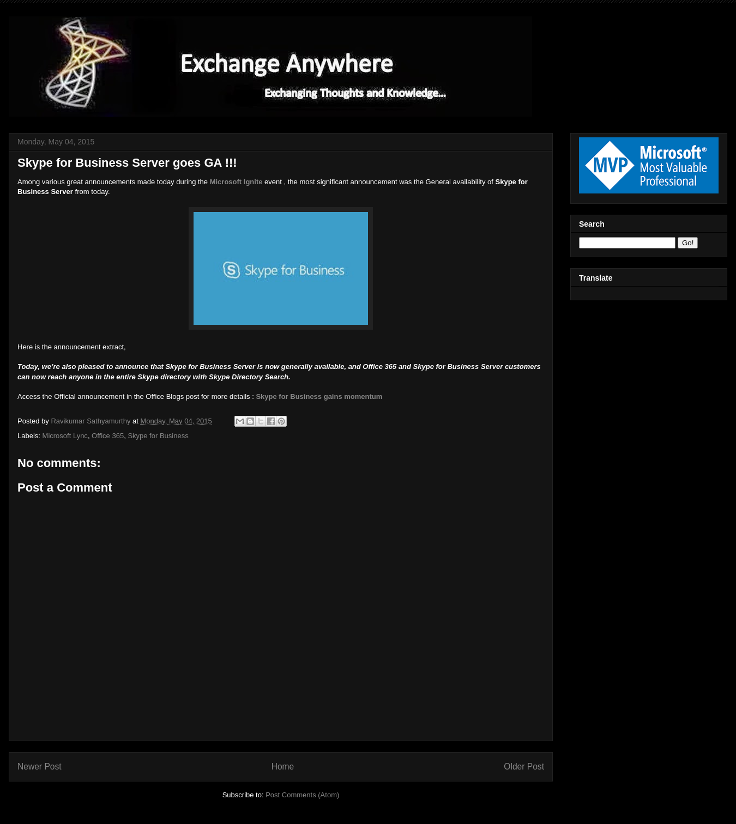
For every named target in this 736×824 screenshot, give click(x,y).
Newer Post (39, 766)
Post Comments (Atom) (302, 795)
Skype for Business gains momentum (319, 396)
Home (283, 766)
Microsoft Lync (65, 436)
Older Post (524, 766)
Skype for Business (158, 436)
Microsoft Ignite (236, 182)
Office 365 (108, 436)
